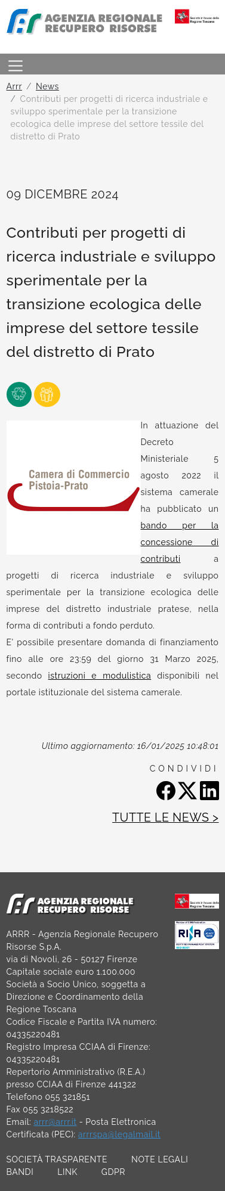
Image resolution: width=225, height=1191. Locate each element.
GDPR (113, 1172)
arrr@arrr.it (54, 1122)
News (47, 86)
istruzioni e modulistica (100, 675)
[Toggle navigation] (15, 64)
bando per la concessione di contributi (180, 542)
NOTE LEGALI (159, 1159)
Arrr (14, 86)
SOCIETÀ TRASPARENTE (57, 1159)
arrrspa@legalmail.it (119, 1134)
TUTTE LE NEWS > (165, 818)
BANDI (20, 1172)
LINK (67, 1172)
